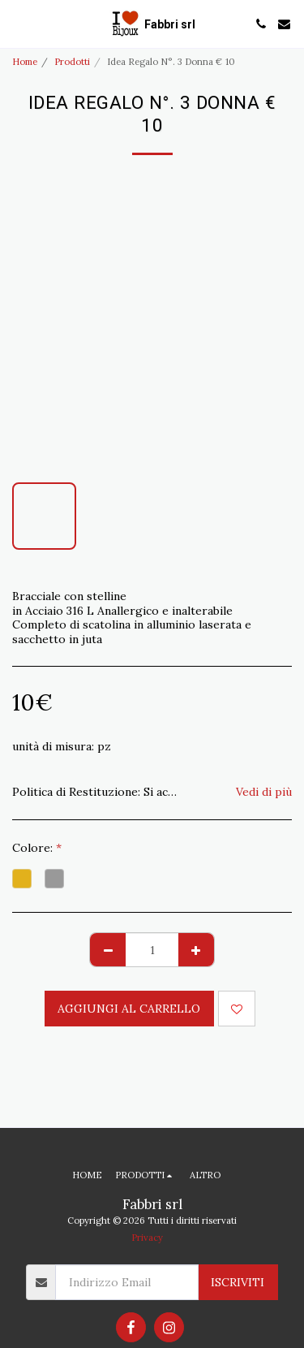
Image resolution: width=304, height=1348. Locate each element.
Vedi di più (264, 791)
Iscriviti (237, 1282)
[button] (18, 23)
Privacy (147, 1237)
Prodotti (72, 61)
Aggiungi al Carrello (129, 1008)
